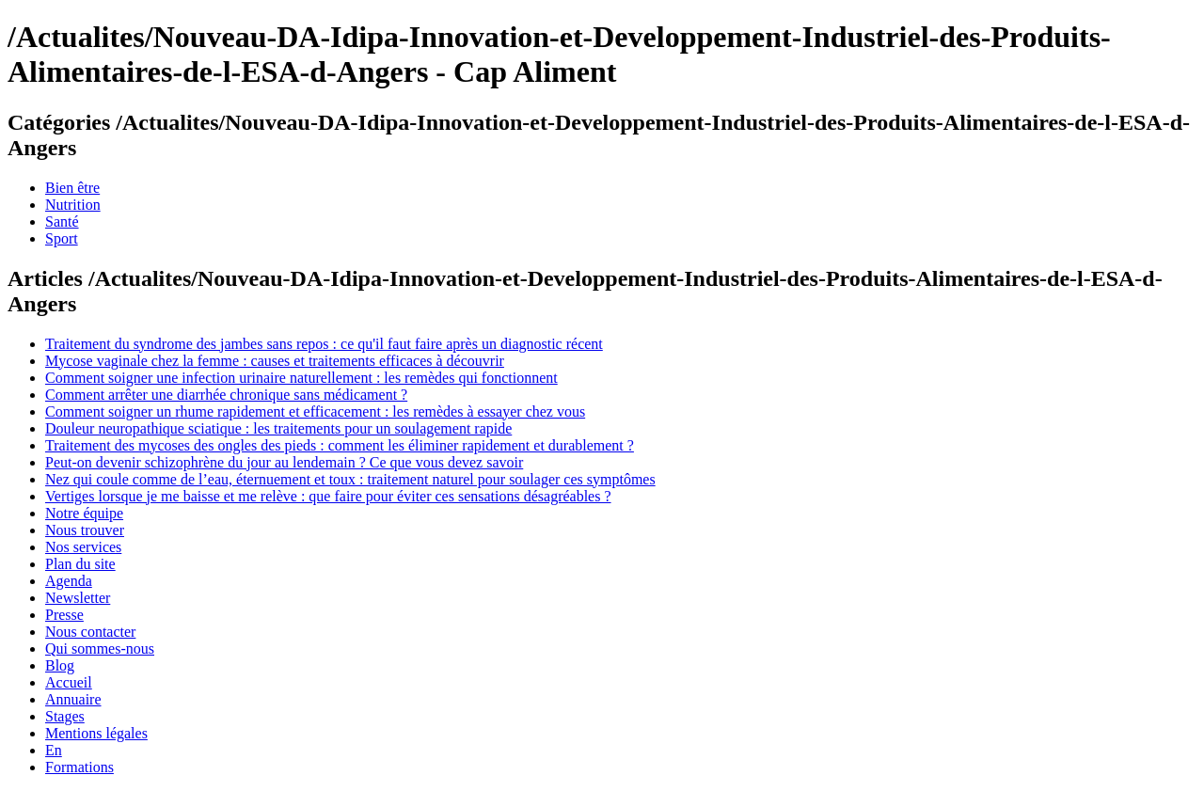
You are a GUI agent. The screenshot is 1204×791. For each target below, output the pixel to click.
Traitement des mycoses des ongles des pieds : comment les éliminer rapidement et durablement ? (339, 445)
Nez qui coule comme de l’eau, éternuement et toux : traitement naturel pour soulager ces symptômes (350, 479)
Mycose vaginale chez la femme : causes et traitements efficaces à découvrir (274, 361)
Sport (61, 238)
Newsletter (77, 598)
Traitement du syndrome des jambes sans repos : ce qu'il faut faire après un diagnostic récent (324, 344)
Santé (62, 221)
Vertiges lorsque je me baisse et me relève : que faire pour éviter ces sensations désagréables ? (328, 496)
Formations (79, 767)
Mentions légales (96, 733)
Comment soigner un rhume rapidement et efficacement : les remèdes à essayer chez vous (315, 411)
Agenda (68, 581)
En (53, 750)
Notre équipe (84, 513)
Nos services (83, 547)
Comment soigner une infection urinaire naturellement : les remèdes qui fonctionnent (301, 378)
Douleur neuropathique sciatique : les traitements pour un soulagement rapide (278, 428)
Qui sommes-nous (99, 649)
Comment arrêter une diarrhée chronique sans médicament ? (226, 395)
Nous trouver (84, 530)
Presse (64, 615)
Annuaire (73, 699)
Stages (65, 716)
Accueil (68, 682)
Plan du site (80, 564)
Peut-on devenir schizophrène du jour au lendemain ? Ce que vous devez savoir (284, 462)
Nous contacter (90, 632)
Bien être (72, 188)
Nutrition (73, 205)
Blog (59, 665)
